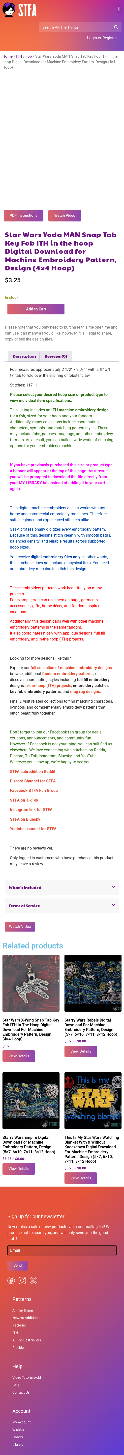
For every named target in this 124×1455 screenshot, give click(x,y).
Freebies (18, 1327)
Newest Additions (25, 1297)
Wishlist (18, 1409)
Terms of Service (24, 885)
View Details (18, 1035)
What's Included (25, 867)
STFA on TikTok (24, 779)
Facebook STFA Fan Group (34, 770)
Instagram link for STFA (31, 789)
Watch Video (20, 905)
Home (7, 56)
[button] (119, 8)
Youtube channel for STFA (33, 808)
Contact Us (21, 1372)
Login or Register (102, 38)
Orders (17, 1416)
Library (17, 1424)
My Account (21, 1402)
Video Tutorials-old (26, 1357)
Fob (29, 56)
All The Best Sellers (26, 1320)
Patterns (19, 1305)
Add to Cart (36, 288)
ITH (19, 56)
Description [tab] (24, 335)
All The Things (23, 1290)
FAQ (15, 1364)
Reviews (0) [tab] (56, 335)
